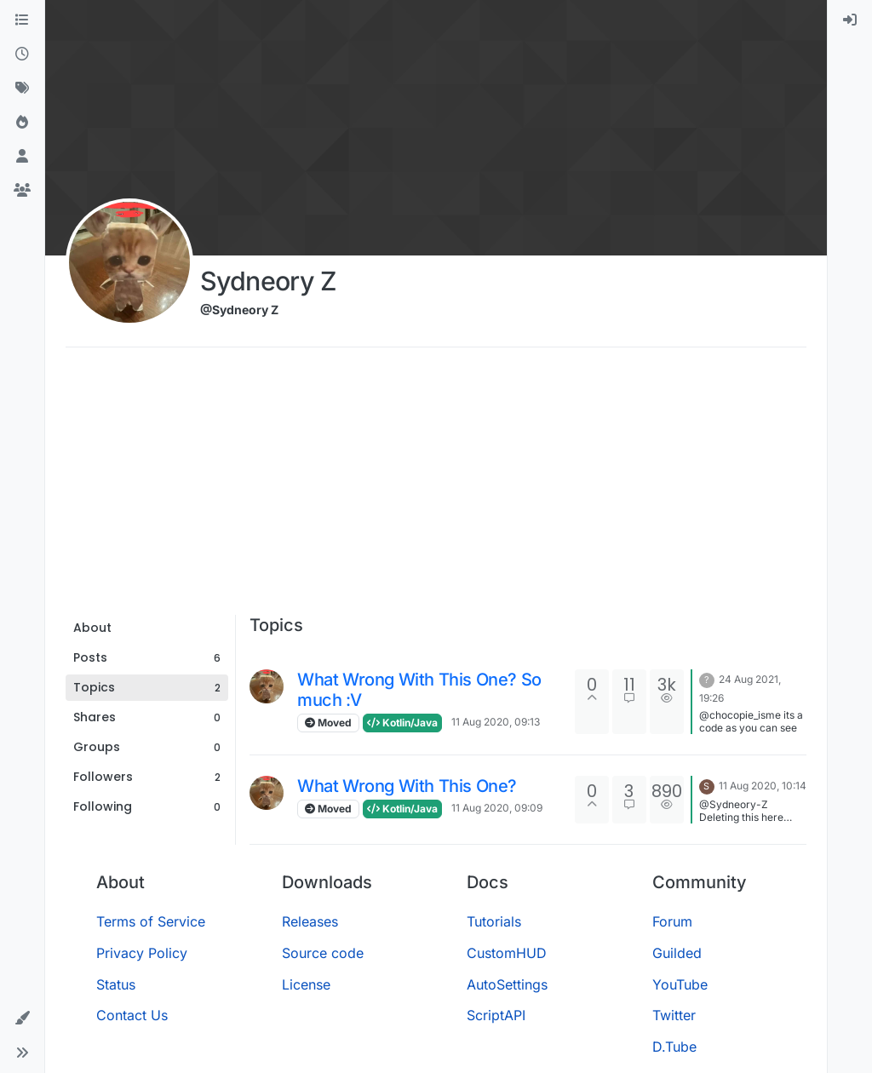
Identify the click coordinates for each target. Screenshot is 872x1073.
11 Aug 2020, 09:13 (495, 721)
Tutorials (494, 921)
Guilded (677, 952)
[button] (22, 1018)
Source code (323, 952)
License (306, 984)
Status (115, 984)
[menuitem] (850, 20)
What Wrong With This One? (407, 786)
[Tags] (22, 88)
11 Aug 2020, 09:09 (496, 807)
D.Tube (674, 1046)
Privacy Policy (141, 952)
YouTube (680, 984)
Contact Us (132, 1015)
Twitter (674, 1015)
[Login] (850, 20)
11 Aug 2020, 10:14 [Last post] (762, 785)
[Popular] (22, 122)
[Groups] (22, 190)
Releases (310, 921)
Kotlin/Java (402, 722)
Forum (672, 921)
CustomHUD (507, 952)
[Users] (22, 156)
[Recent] (22, 54)
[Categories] (22, 20)
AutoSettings (507, 984)
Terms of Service (150, 921)
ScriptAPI (496, 1015)
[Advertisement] (436, 487)
